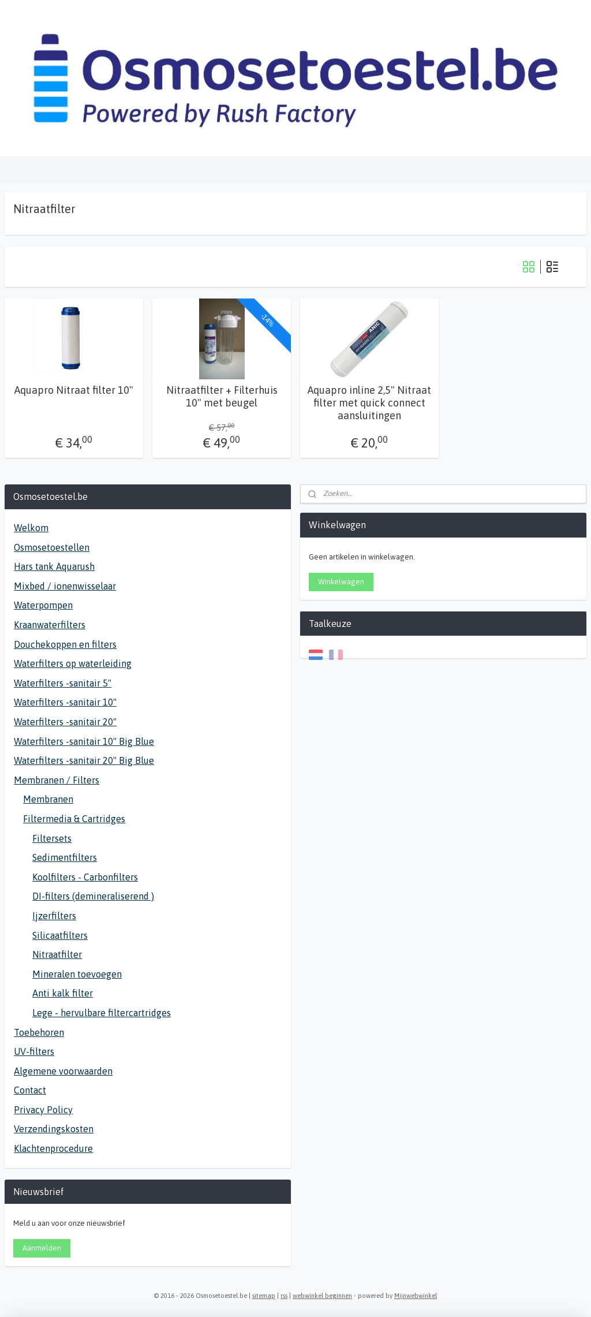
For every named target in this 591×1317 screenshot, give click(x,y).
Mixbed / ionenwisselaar (65, 586)
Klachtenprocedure (53, 1148)
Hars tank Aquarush (54, 566)
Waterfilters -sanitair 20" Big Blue (84, 760)
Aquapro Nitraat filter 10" (73, 390)
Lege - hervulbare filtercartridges (101, 1013)
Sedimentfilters (64, 857)
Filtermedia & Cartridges (74, 819)
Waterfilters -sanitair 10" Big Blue (84, 741)
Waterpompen (43, 605)
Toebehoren (39, 1032)
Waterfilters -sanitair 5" (62, 683)
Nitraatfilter (57, 954)
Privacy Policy (43, 1110)
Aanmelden (42, 1248)
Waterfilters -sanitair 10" (65, 702)
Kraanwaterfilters (49, 625)
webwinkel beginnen (322, 1295)
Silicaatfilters (60, 935)
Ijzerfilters (54, 916)
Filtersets (52, 838)
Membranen (48, 799)
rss (283, 1295)
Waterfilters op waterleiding (73, 663)
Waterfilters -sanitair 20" (65, 722)
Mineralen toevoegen (77, 974)
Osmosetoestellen (51, 547)
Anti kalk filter (62, 993)
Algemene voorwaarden (63, 1071)
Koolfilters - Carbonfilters (85, 877)
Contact (30, 1090)
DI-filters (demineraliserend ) (93, 896)
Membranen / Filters (56, 780)
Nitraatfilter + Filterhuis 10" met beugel (222, 396)
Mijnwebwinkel (415, 1295)
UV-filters (34, 1051)
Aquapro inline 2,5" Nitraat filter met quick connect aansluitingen (369, 402)
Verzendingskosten (53, 1129)
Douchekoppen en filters (65, 644)
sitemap (263, 1295)
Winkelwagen (341, 581)
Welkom (31, 528)
